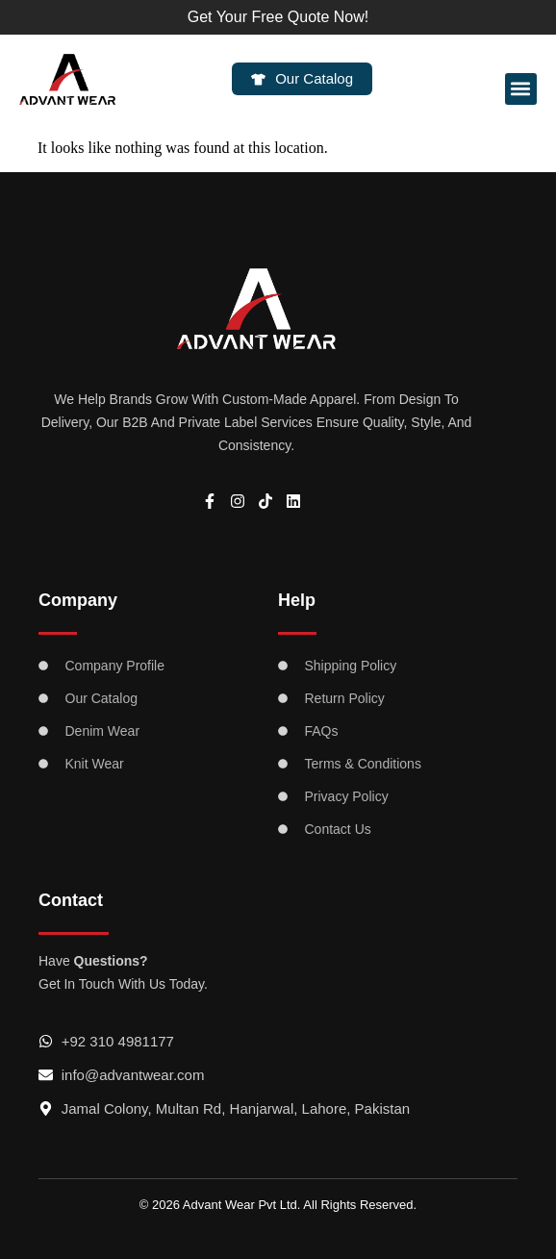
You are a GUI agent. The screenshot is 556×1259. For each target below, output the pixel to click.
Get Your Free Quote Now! (278, 17)
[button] (521, 89)
